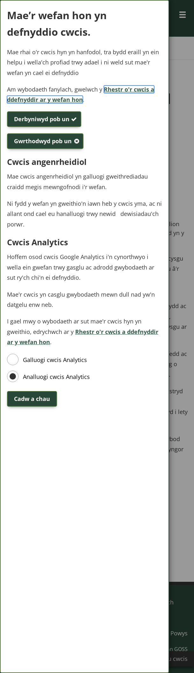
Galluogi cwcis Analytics (55, 360)
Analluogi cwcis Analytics (56, 377)
